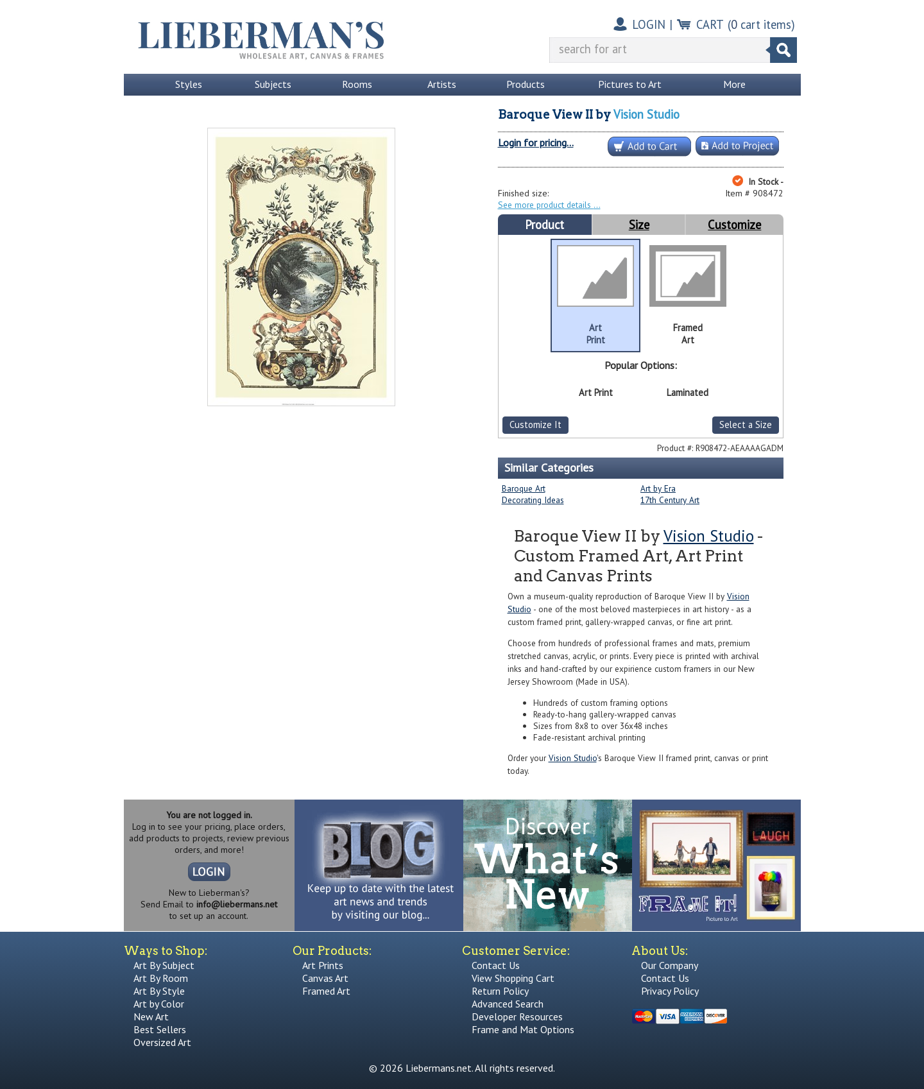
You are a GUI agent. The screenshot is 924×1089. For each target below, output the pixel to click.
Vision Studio (646, 114)
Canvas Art (325, 978)
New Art (151, 1016)
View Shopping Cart (513, 978)
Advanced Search (507, 1003)
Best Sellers (159, 1029)
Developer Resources (517, 1016)
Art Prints (322, 965)
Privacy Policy (670, 990)
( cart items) (761, 24)
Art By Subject (163, 965)
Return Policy (500, 990)
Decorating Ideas (533, 500)
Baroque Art (523, 488)
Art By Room (160, 978)
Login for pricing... (536, 142)
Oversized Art (162, 1042)
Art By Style (159, 990)
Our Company (669, 965)
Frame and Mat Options (523, 1029)
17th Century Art (669, 500)
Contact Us (496, 965)
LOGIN (648, 24)
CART (710, 24)
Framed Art (326, 990)
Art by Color (158, 1003)
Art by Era (658, 488)
